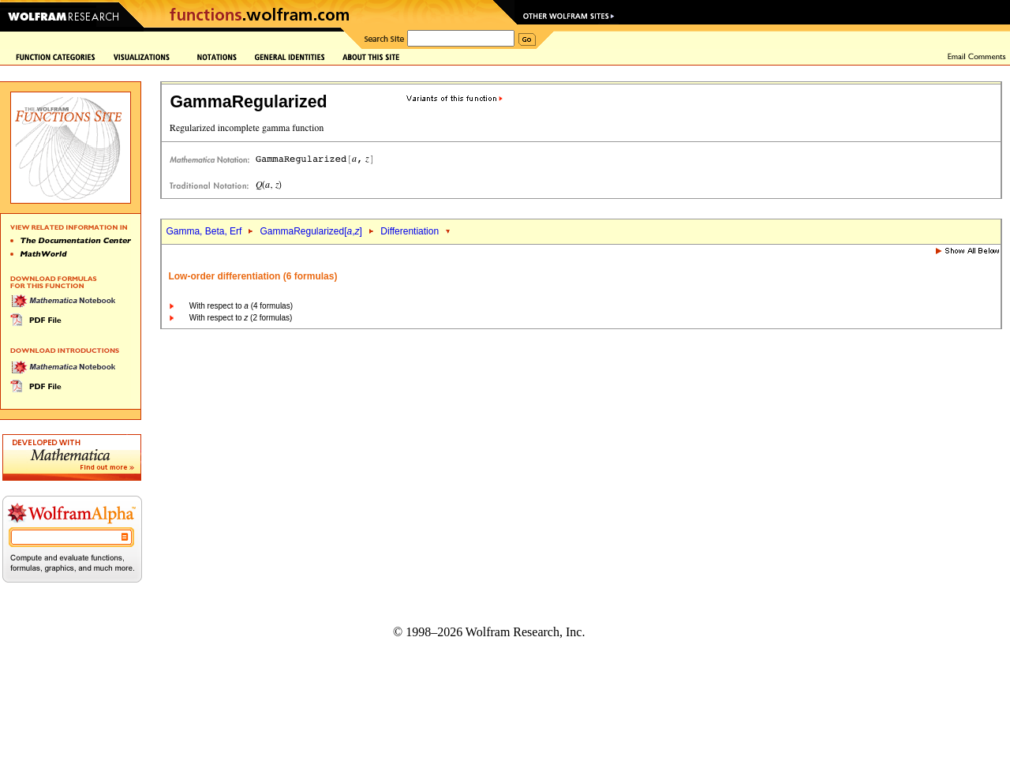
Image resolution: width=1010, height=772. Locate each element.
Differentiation (409, 231)
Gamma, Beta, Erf (205, 231)
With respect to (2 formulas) (241, 317)
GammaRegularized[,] (310, 231)
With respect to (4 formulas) (241, 306)
